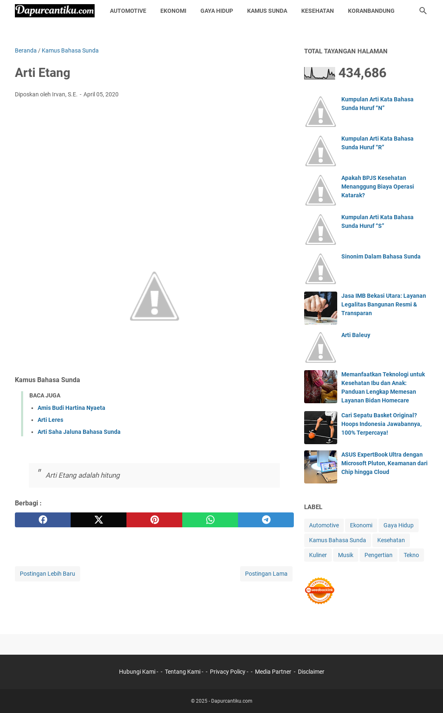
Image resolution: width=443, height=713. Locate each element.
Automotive (128, 10)
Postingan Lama (266, 573)
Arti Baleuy (355, 335)
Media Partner (273, 671)
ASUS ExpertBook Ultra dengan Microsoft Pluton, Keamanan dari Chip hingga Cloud (384, 463)
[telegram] (266, 519)
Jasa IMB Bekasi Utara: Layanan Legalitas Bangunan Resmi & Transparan (383, 304)
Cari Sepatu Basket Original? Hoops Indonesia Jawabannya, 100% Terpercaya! (381, 424)
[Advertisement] (154, 167)
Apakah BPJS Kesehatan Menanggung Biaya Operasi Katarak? (377, 187)
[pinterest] (154, 519)
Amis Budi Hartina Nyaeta (71, 407)
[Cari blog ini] (423, 11)
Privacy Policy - (230, 671)
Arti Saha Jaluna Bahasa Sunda (79, 431)
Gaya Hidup (216, 10)
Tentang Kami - (185, 671)
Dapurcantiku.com (231, 701)
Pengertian (378, 555)
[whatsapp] (210, 519)
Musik (345, 555)
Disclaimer (311, 671)
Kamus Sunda (267, 10)
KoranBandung (371, 10)
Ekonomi (173, 10)
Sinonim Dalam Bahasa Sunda (381, 256)
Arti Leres (50, 419)
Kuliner (318, 555)
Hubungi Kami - (139, 671)
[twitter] (98, 519)
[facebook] (43, 519)
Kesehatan (317, 10)
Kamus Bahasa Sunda (337, 540)
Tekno (411, 555)
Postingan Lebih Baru (47, 573)
